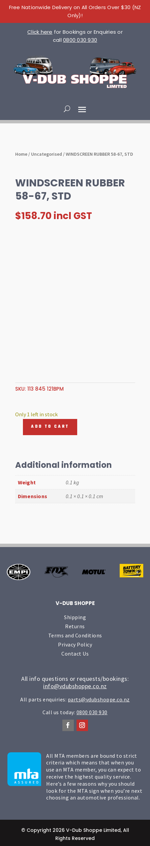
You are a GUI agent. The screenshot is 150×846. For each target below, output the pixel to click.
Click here (40, 31)
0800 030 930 (80, 39)
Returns (75, 626)
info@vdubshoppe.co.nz (75, 686)
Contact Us (75, 653)
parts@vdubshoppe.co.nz (99, 699)
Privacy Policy (75, 644)
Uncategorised (46, 154)
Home (21, 154)
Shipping (75, 617)
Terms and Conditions (75, 635)
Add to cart (50, 426)
